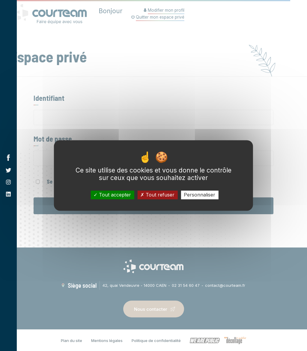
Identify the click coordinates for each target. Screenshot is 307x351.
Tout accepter (112, 195)
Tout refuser (157, 195)
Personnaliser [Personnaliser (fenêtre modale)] (199, 195)
